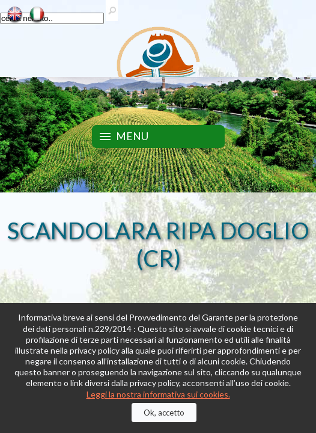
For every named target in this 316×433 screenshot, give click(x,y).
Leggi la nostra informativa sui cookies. (158, 394)
